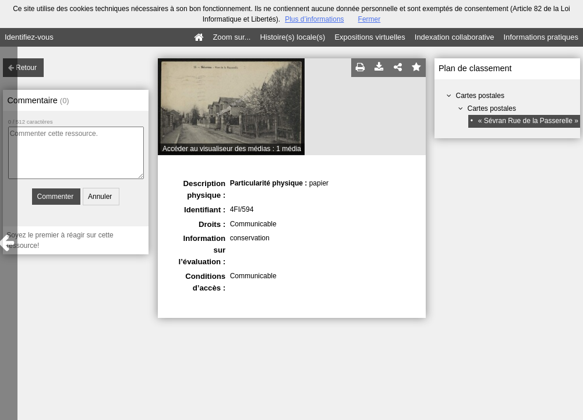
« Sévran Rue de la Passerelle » (528, 121)
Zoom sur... (231, 37)
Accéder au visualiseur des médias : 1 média (231, 149)
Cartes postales (480, 96)
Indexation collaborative (454, 37)
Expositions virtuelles (369, 37)
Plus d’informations (314, 19)
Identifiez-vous (29, 37)
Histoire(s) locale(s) (292, 37)
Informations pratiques (540, 37)
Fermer (369, 19)
